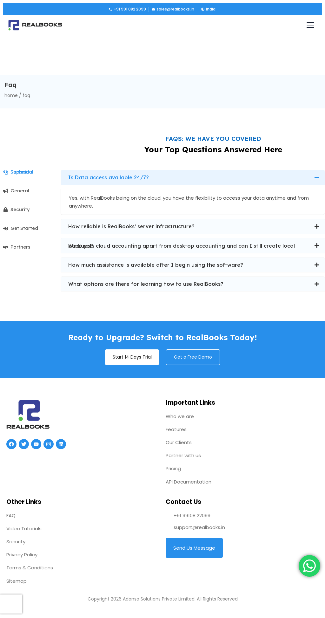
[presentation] (11, 604)
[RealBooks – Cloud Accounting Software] (35, 25)
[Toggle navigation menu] (310, 25)
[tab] (27, 172)
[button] (207, 9)
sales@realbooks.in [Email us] (172, 9)
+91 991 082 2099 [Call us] (127, 9)
